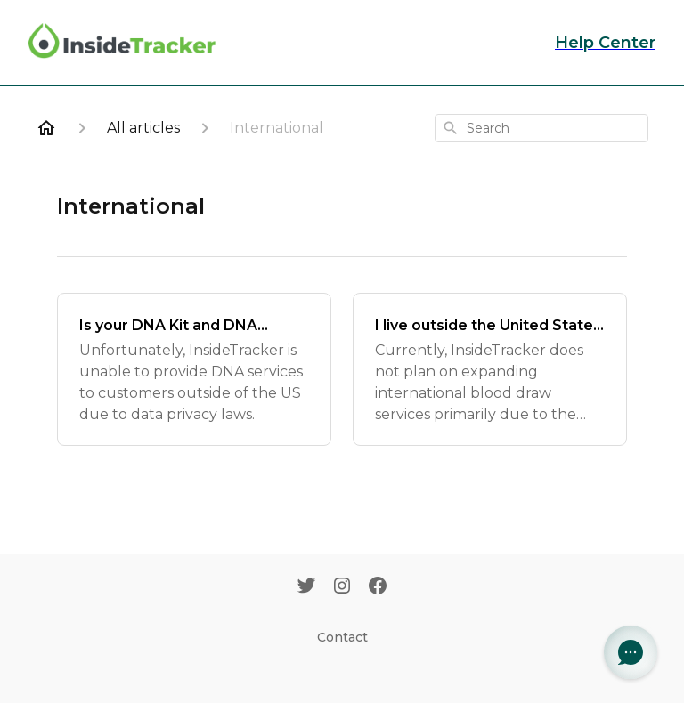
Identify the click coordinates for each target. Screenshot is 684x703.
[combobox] (541, 128)
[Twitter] (306, 587)
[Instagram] (342, 587)
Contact (342, 637)
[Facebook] (377, 587)
